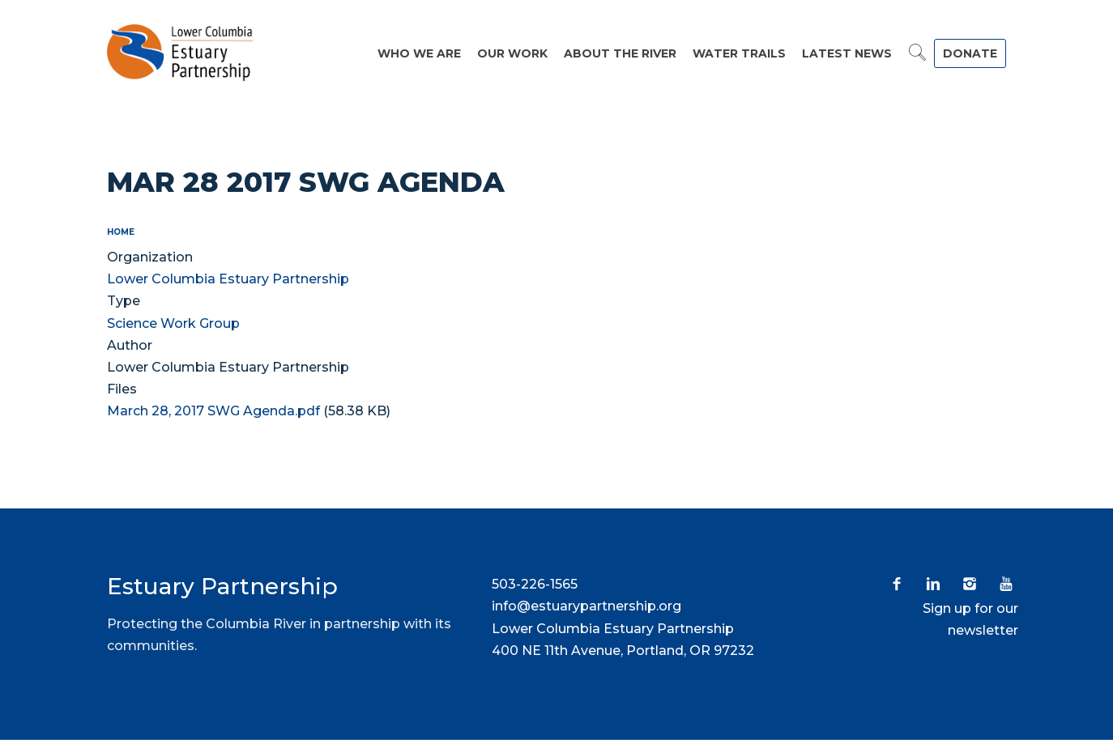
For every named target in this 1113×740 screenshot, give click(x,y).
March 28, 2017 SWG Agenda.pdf (213, 411)
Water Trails (739, 53)
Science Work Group (173, 323)
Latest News (847, 53)
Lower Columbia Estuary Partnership (228, 279)
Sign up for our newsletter (970, 619)
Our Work (512, 53)
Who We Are (419, 53)
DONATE (970, 53)
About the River (620, 53)
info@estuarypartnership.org (586, 606)
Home (120, 232)
